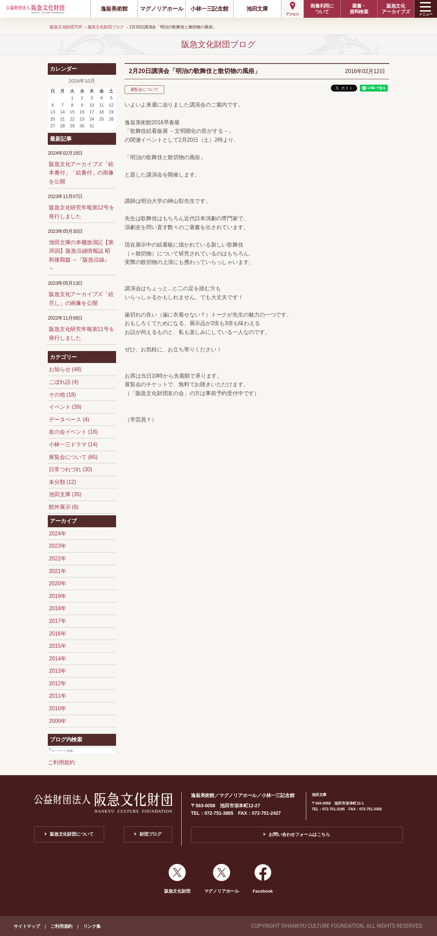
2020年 (57, 583)
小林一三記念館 (209, 9)
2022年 (57, 558)
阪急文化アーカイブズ (396, 8)
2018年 (57, 608)
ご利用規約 (61, 762)
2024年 (57, 533)
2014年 (57, 658)
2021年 (57, 571)
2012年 (57, 683)
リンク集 (92, 926)
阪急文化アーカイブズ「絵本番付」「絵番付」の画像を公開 (81, 172)
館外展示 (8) (63, 507)
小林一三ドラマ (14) (73, 444)
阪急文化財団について (72, 834)
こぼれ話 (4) (63, 382)
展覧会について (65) (73, 457)
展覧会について (144, 89)
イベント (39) (65, 407)
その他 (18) (62, 394)
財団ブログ (150, 834)
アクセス (292, 14)
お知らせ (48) (65, 369)
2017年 (57, 621)
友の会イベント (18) (73, 432)
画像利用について (322, 8)
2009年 (57, 721)
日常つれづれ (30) (70, 469)
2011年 (57, 696)
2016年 (57, 634)
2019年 (57, 596)
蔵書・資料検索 (359, 8)
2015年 (57, 646)
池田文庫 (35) (65, 494)
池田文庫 (257, 9)
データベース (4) (69, 419)
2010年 (57, 708)
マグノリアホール (161, 9)
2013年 (57, 671)
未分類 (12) (62, 482)
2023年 (57, 546)
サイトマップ (27, 926)
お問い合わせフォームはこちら (299, 834)
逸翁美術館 (114, 9)
